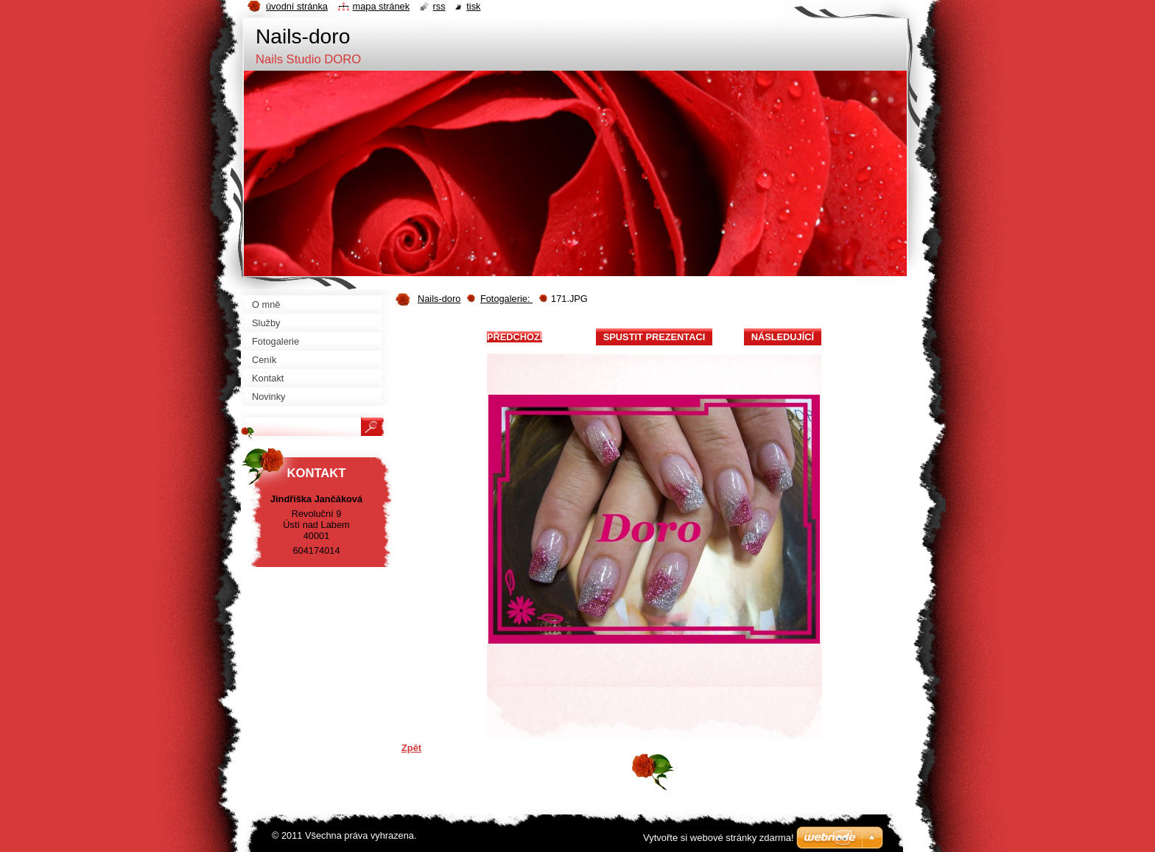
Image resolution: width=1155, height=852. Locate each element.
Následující (782, 336)
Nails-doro (439, 298)
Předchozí (514, 336)
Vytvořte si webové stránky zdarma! (718, 837)
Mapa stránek (381, 6)
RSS (439, 6)
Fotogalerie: (506, 298)
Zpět (411, 747)
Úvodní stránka (297, 6)
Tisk (473, 6)
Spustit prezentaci (654, 336)
